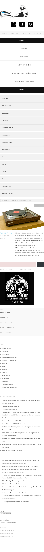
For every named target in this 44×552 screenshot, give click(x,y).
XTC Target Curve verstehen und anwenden (15, 501)
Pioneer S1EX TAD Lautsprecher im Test (14, 478)
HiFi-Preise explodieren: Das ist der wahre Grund (25, 412)
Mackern (2, 238)
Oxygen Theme (11, 522)
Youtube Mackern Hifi (8, 384)
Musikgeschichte (7, 142)
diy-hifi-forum (6, 354)
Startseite (13, 200)
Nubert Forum (6, 375)
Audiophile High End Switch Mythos (13, 472)
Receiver (4, 157)
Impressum (3, 527)
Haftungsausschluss (6, 533)
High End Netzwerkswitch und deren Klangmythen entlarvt (20, 466)
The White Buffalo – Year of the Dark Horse (15, 493)
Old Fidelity (5, 378)
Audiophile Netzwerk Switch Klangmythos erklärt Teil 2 (19, 469)
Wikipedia (5, 381)
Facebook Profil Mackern (9, 357)
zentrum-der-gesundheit (9, 387)
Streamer (4, 171)
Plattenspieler (6, 149)
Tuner (3, 179)
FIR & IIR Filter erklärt (20, 424)
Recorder (4, 164)
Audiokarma (5, 351)
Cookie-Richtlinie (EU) (6, 536)
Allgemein (5, 98)
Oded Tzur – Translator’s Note (11, 484)
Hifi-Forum (5, 363)
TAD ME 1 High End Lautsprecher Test (14, 481)
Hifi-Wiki (4, 366)
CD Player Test (6, 106)
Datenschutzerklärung (7, 530)
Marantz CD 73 (14, 406)
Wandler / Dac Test (7, 193)
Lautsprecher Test (7, 127)
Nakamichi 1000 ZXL (14, 421)
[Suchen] (40, 264)
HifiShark (4, 369)
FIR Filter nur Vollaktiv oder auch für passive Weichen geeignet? (22, 475)
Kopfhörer (5, 120)
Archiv (2, 511)
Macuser (4, 372)
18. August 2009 (5, 236)
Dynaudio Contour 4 (15, 450)
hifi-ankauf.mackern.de (9, 360)
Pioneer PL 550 (6, 233)
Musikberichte (6, 135)
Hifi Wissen (5, 113)
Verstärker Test (6, 186)
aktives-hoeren (6, 348)
